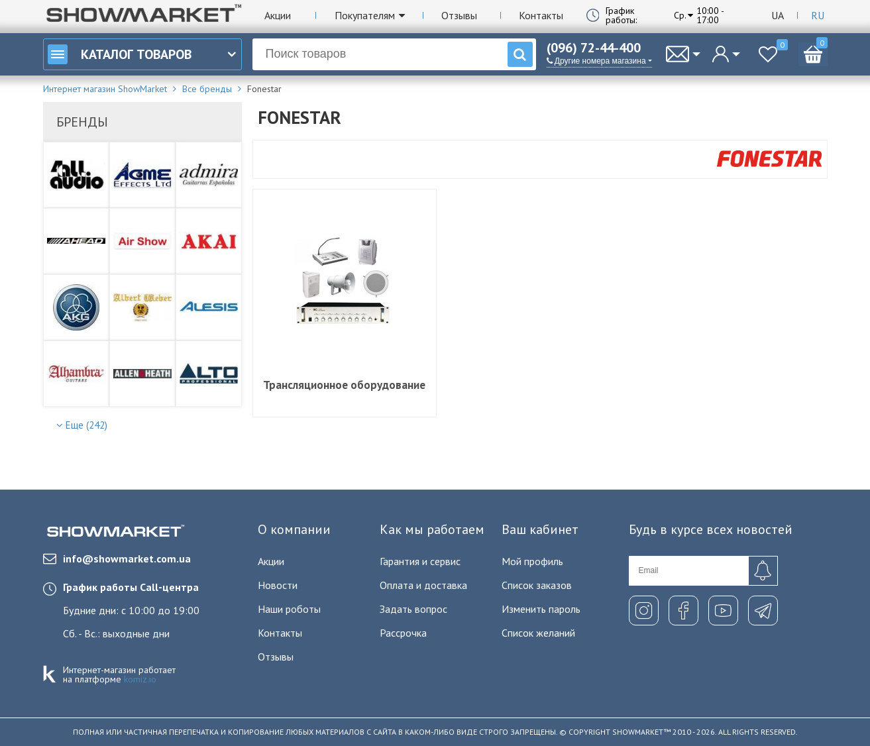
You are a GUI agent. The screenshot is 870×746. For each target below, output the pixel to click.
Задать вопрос (413, 608)
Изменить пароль (541, 608)
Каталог (119, 54)
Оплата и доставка (423, 585)
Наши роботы (289, 608)
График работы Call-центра (131, 587)
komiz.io (140, 679)
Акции (277, 15)
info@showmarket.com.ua (117, 558)
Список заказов (537, 585)
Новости (278, 585)
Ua (777, 15)
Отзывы (459, 15)
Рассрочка (403, 632)
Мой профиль (532, 561)
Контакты (541, 15)
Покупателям (365, 15)
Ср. (680, 15)
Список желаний (538, 632)
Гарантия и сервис (420, 561)
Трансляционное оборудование (344, 385)
